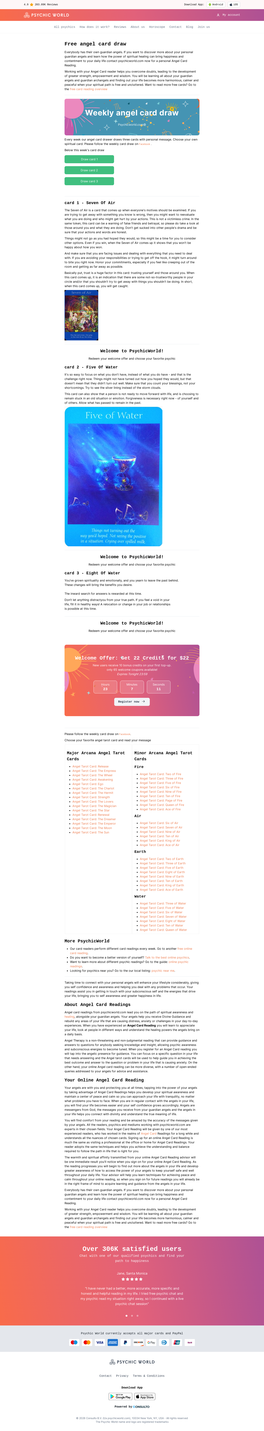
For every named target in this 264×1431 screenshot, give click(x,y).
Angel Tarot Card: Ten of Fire (160, 796)
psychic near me (163, 970)
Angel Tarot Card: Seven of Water (163, 916)
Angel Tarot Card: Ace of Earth (161, 889)
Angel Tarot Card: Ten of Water (161, 925)
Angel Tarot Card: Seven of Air (161, 827)
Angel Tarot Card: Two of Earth (162, 859)
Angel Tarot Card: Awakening (92, 779)
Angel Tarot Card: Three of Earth (163, 863)
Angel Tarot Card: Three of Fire (161, 778)
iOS (234, 4)
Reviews (120, 27)
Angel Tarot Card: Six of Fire (159, 787)
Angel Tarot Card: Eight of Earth (162, 872)
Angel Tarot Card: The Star (91, 810)
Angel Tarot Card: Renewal (90, 815)
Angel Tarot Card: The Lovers (92, 801)
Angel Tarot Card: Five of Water (162, 908)
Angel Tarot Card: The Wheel (92, 775)
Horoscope (157, 27)
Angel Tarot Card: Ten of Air (159, 836)
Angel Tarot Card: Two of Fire (160, 774)
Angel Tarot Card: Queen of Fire (162, 805)
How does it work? (94, 27)
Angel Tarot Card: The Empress (94, 771)
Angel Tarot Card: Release (90, 766)
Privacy (122, 1376)
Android (216, 4)
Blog (189, 27)
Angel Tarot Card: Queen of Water (163, 930)
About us (138, 27)
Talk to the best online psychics (167, 957)
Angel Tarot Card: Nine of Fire (161, 791)
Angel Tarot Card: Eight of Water (162, 921)
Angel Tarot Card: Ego (87, 784)
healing (69, 1016)
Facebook (144, 144)
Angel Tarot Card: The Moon (92, 828)
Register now (132, 702)
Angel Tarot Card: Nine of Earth (162, 876)
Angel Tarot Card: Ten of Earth (161, 881)
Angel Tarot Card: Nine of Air (160, 832)
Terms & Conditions (149, 1376)
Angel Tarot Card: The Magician (94, 806)
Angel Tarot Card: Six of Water (161, 912)
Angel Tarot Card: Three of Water (163, 903)
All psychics (64, 27)
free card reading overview (88, 89)
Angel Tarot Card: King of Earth (162, 885)
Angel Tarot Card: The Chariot (93, 788)
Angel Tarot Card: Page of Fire (161, 800)
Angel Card (149, 1133)
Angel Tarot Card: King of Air (160, 840)
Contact (175, 27)
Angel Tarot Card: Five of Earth (161, 867)
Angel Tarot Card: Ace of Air (159, 845)
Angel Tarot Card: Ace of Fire (160, 809)
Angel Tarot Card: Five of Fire (160, 783)
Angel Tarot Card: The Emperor (94, 823)
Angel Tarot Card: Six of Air (159, 823)
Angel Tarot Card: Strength (91, 797)
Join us (204, 27)
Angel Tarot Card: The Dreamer (94, 819)
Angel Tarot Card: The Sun (90, 832)
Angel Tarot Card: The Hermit (92, 793)
